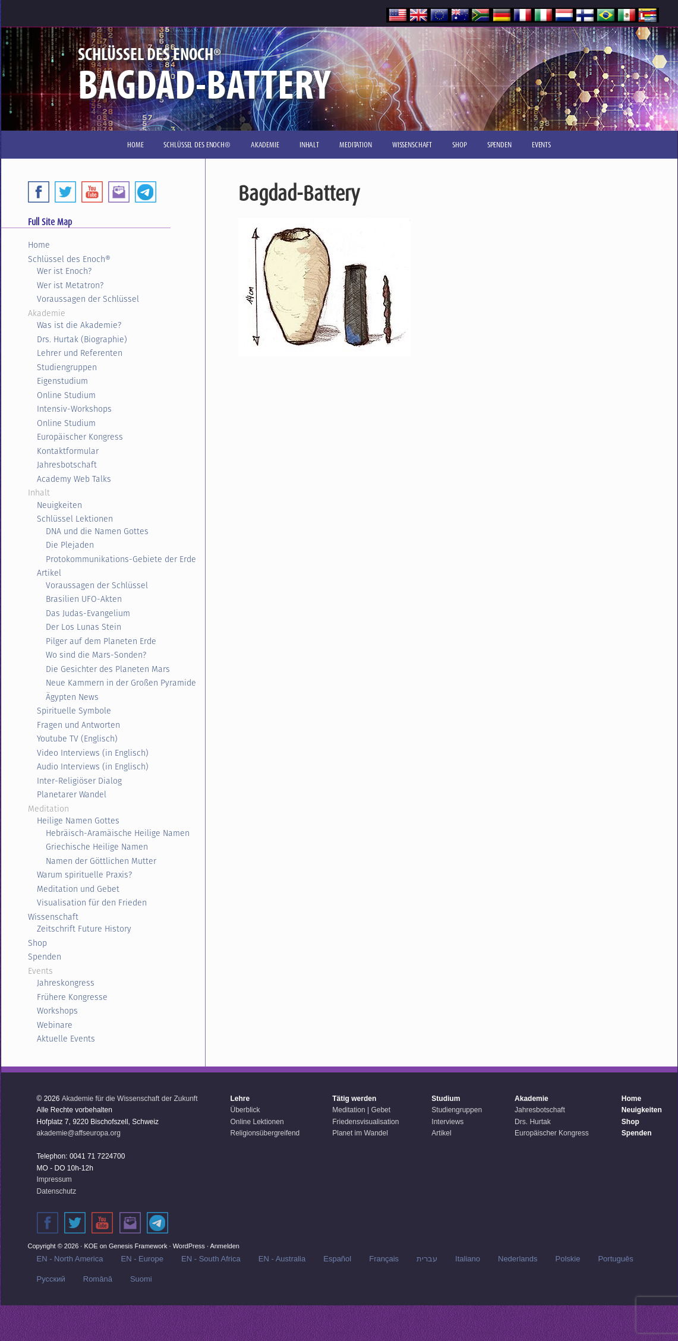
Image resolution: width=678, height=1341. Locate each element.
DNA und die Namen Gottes (97, 531)
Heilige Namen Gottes (78, 820)
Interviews (447, 1122)
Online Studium (66, 395)
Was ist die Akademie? (79, 325)
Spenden (44, 957)
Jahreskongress (65, 983)
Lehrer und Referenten (79, 353)
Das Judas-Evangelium (88, 613)
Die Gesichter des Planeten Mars (108, 669)
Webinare (54, 1025)
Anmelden (224, 1246)
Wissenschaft (53, 917)
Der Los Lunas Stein (83, 627)
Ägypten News (72, 697)
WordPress (189, 1246)
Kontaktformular (68, 451)
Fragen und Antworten (78, 725)
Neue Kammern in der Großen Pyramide (121, 683)
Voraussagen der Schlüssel (88, 299)
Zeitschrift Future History (84, 929)
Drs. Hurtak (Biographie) (82, 339)
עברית (427, 1258)
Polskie (568, 1258)
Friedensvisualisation (365, 1122)
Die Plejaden (70, 545)
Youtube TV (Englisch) (77, 738)
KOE (90, 1246)
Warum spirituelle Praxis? (84, 875)
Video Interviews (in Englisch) (93, 753)
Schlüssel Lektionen (75, 519)
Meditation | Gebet (361, 1110)
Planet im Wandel (360, 1133)
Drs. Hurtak (533, 1122)
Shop (37, 943)
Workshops (57, 1011)
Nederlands (518, 1258)
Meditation (48, 809)
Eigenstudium (62, 381)
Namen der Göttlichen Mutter (101, 861)
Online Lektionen (257, 1122)
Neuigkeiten (59, 505)
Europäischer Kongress (80, 437)
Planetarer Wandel (71, 794)
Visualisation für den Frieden (92, 902)
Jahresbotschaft (67, 465)
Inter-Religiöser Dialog (79, 781)
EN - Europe (142, 1258)
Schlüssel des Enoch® (69, 259)
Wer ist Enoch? (64, 271)
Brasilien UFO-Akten (84, 599)
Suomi (141, 1278)
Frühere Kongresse (72, 997)
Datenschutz (57, 1191)
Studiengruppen (67, 367)
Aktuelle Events (66, 1039)
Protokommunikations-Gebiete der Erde (121, 559)
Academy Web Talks (74, 479)
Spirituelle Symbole (74, 711)
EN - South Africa (211, 1258)
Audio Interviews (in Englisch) (93, 766)
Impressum (54, 1179)
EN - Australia (281, 1258)
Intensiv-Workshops (74, 409)
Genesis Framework (138, 1246)
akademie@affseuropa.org (79, 1133)
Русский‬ (51, 1278)
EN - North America (70, 1258)
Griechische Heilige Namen (97, 847)
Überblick (245, 1110)
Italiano (467, 1258)
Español (337, 1258)
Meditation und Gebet (78, 889)
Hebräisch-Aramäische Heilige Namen (118, 833)
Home (39, 245)
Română (97, 1278)
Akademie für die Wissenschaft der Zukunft (130, 1098)
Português (615, 1258)
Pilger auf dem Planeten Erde (101, 641)
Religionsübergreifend (265, 1133)
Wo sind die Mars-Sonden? (96, 655)
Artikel (49, 573)
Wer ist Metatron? (70, 285)
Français (384, 1258)
